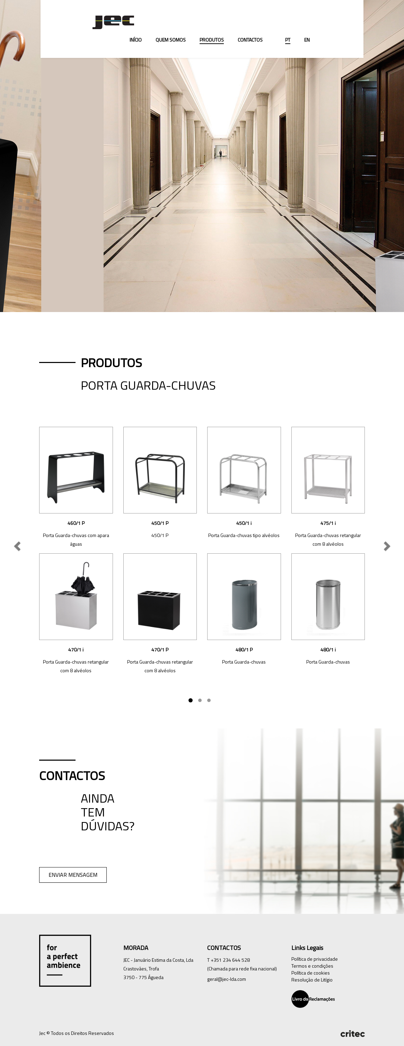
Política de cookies (310, 972)
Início (136, 39)
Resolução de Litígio (312, 979)
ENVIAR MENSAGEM (73, 875)
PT (287, 39)
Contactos (250, 39)
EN (307, 39)
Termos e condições (312, 965)
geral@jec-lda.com (226, 979)
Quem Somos (171, 39)
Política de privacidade (314, 958)
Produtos (212, 39)
